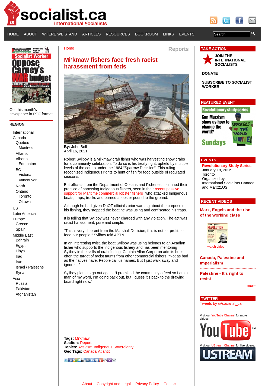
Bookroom (146, 34)
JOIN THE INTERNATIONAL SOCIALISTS (230, 60)
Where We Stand (59, 34)
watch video (215, 246)
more (251, 285)
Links (168, 34)
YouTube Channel (223, 315)
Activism (85, 347)
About (30, 34)
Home (13, 34)
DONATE (210, 73)
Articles (91, 34)
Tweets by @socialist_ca (221, 303)
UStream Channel (223, 345)
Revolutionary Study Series (226, 165)
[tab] (228, 212)
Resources (118, 34)
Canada (90, 351)
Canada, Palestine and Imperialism (222, 260)
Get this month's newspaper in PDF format (31, 111)
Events (186, 34)
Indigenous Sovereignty (113, 347)
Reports (86, 343)
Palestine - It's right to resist (221, 276)
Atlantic (104, 351)
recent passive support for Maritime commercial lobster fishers (121, 191)
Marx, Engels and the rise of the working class (225, 212)
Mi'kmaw (82, 338)
